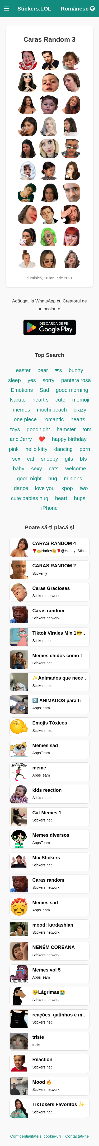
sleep (14, 380)
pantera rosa (76, 380)
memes (21, 410)
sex (16, 459)
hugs (79, 498)
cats (54, 468)
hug (52, 478)
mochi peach (52, 410)
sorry (48, 380)
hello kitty (36, 449)
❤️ (42, 439)
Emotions (22, 390)
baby (18, 468)
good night (30, 478)
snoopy (49, 459)
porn (84, 449)
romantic (54, 419)
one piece (25, 419)
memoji (80, 400)
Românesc (78, 9)
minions (73, 478)
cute (60, 400)
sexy (36, 468)
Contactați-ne (77, 1136)
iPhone (49, 508)
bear (42, 370)
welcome (75, 468)
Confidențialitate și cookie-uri (35, 1136)
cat (30, 459)
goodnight (39, 429)
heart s (40, 400)
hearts (77, 419)
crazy (80, 410)
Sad (44, 390)
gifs (69, 459)
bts (83, 459)
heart (61, 498)
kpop (68, 488)
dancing (63, 449)
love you (45, 488)
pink (14, 449)
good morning (72, 390)
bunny (76, 370)
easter (23, 370)
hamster (66, 429)
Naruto (18, 400)
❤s (58, 370)
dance (22, 488)
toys (15, 429)
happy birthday (69, 439)
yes (32, 380)
